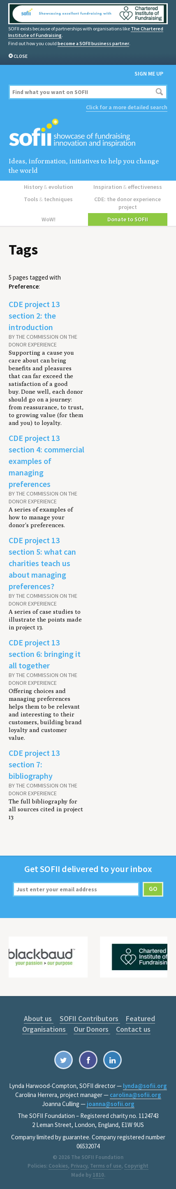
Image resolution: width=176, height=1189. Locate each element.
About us (38, 1018)
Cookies (58, 1165)
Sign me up (148, 73)
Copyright (136, 1165)
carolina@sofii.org (135, 1095)
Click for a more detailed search (126, 107)
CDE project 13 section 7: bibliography (34, 764)
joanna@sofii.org (110, 1104)
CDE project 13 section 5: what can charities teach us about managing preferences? (42, 563)
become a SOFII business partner (93, 43)
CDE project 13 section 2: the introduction (34, 315)
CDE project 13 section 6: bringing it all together (45, 653)
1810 (98, 1174)
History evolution (48, 187)
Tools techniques (48, 199)
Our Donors (92, 1029)
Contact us (133, 1029)
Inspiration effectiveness (127, 187)
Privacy (79, 1165)
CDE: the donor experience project (127, 203)
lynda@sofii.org (145, 1086)
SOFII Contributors (90, 1018)
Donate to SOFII (127, 219)
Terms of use (105, 1165)
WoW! (49, 219)
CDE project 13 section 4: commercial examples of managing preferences (46, 461)
